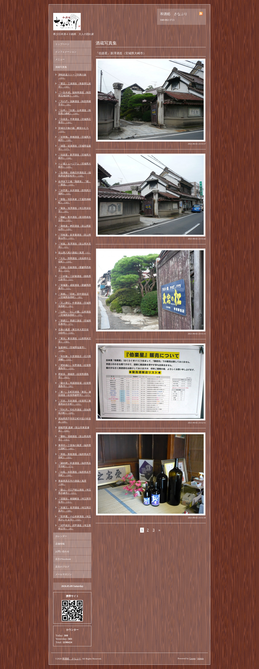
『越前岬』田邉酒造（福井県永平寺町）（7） (74, 464)
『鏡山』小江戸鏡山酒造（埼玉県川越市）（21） (74, 491)
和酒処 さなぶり (71, 658)
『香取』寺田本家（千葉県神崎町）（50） (74, 201)
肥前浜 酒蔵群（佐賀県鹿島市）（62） (73, 375)
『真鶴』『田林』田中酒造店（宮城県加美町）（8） (73, 295)
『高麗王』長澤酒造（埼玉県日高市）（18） (74, 509)
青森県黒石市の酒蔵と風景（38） (72, 482)
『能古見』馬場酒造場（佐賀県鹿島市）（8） (74, 384)
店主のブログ (62, 566)
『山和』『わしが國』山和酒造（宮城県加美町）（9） (74, 313)
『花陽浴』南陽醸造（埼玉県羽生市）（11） (74, 500)
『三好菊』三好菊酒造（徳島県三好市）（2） (74, 278)
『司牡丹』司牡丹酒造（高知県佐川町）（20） (74, 411)
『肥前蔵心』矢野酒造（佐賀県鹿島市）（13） (74, 367)
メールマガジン (63, 574)
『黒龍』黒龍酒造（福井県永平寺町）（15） (74, 456)
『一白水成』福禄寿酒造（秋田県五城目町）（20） (74, 94)
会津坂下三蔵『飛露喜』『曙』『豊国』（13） (74, 183)
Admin (200, 658)
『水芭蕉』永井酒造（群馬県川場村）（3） (74, 192)
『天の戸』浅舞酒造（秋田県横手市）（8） (74, 103)
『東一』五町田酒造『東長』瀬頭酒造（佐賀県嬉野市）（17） (74, 393)
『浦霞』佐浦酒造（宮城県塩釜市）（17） (74, 147)
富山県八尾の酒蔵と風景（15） (74, 252)
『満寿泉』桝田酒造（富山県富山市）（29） (74, 227)
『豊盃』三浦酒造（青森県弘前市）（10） (74, 85)
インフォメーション (65, 51)
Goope (192, 658)
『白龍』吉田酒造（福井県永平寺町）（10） (74, 473)
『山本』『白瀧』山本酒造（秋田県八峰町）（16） (74, 112)
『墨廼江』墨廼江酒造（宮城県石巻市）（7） (74, 322)
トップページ (62, 44)
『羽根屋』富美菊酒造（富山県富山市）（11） (74, 236)
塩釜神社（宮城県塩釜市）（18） (72, 349)
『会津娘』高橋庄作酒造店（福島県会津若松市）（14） (74, 174)
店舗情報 (60, 543)
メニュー (60, 59)
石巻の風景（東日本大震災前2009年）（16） (73, 331)
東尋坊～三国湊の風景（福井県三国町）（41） (74, 447)
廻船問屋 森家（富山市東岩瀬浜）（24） (73, 429)
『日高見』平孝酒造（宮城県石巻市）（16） (74, 121)
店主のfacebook (63, 559)
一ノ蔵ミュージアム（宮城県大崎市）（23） (74, 165)
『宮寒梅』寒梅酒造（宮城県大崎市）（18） (74, 138)
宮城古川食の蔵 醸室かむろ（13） (73, 129)
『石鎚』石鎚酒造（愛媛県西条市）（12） (74, 269)
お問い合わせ (62, 551)
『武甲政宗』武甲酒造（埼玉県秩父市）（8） (74, 527)
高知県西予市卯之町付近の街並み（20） (74, 420)
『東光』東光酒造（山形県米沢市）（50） (74, 340)
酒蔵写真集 (61, 67)
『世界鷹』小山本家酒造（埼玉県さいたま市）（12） (74, 518)
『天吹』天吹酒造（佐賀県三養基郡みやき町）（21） (74, 402)
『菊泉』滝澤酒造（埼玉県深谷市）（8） (74, 210)
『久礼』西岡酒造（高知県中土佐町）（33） (74, 260)
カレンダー (61, 536)
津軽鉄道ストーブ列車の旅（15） (72, 76)
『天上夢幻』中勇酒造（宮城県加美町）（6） (74, 304)
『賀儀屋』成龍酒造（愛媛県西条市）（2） (74, 286)
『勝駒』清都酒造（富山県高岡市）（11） (74, 438)
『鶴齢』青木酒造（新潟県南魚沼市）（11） (74, 218)
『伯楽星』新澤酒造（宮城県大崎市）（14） (74, 156)
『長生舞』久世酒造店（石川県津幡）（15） (74, 358)
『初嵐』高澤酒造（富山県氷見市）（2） (74, 245)
